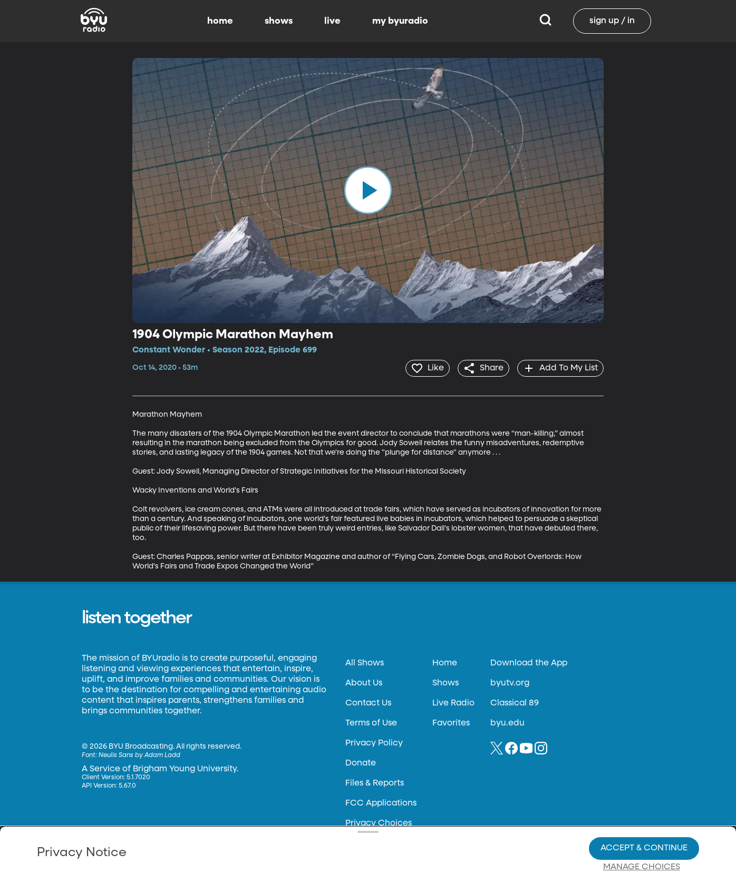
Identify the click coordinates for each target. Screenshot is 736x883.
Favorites (451, 722)
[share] (479, 368)
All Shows (364, 662)
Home (444, 662)
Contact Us (368, 702)
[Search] (545, 21)
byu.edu (507, 722)
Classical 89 (514, 702)
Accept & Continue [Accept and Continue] (644, 812)
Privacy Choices (274, 839)
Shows (445, 682)
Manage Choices (641, 831)
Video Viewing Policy (334, 830)
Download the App (528, 662)
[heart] (421, 368)
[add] (559, 368)
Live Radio (453, 702)
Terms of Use (371, 722)
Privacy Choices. (394, 811)
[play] (368, 190)
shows (279, 21)
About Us (363, 682)
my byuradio (400, 21)
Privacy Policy (374, 742)
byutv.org (509, 682)
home (220, 21)
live (332, 21)
